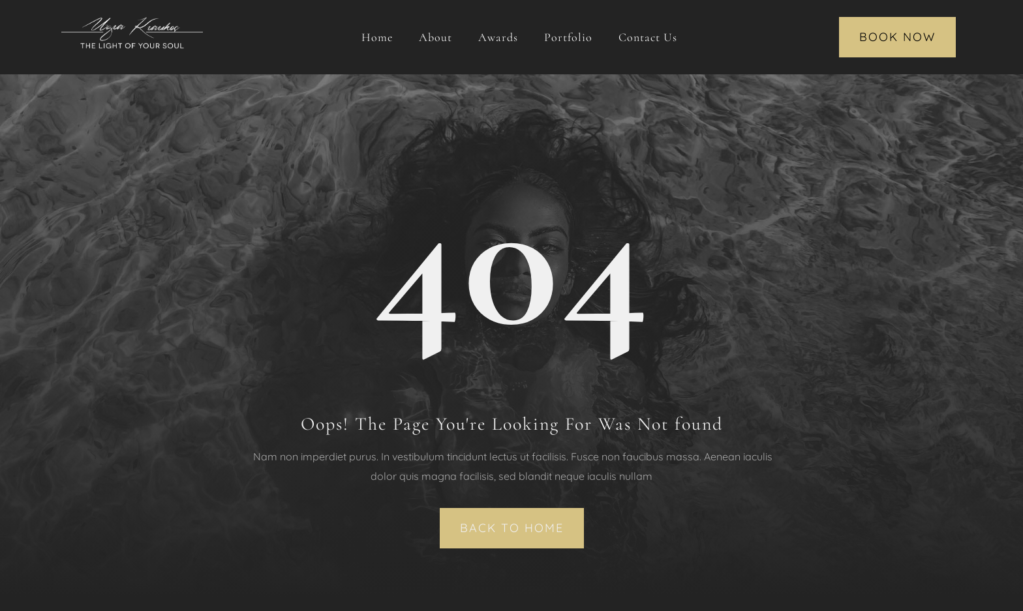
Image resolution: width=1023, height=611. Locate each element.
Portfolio (568, 37)
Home (377, 37)
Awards (498, 37)
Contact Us (647, 37)
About (435, 37)
